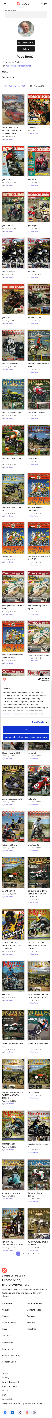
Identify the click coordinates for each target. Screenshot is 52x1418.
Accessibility (8, 1399)
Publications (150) (14, 86)
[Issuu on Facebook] (5, 1413)
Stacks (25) (36, 86)
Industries (31, 1329)
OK (26, 729)
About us (6, 1310)
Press (4, 1329)
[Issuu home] (23, 3)
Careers (5, 1316)
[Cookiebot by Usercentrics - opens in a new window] (37, 679)
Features (31, 1316)
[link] (44, 3)
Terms (5, 1374)
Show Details (38, 722)
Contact (6, 1335)
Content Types (34, 1310)
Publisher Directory (11, 1356)
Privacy (5, 1378)
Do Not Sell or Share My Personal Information (23, 1404)
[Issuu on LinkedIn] (12, 1413)
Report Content (9, 1386)
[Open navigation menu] (4, 3)
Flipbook (31, 1323)
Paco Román (9, 139)
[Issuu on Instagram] (27, 1413)
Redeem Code (9, 1362)
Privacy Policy (10, 714)
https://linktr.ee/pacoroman (18, 65)
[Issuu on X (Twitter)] (20, 1413)
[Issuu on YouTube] (34, 1413)
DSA (4, 1395)
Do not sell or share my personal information (26, 737)
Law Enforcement (10, 1382)
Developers (7, 1349)
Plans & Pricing (9, 1323)
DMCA (5, 1391)
